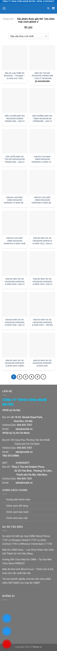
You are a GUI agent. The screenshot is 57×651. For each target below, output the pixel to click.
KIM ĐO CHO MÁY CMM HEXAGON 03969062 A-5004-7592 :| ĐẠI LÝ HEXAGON (42, 159)
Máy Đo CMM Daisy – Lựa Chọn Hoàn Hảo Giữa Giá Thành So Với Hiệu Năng (28, 551)
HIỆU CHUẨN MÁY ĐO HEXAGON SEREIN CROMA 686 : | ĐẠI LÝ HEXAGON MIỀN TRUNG (15, 119)
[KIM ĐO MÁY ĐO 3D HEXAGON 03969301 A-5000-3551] (42, 345)
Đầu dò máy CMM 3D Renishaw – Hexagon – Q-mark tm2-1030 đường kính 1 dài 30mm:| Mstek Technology (14, 76)
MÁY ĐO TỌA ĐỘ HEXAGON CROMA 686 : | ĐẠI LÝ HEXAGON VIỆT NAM (42, 76)
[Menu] (4, 8)
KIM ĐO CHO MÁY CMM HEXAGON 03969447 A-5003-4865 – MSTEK (14, 200)
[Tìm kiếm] (48, 8)
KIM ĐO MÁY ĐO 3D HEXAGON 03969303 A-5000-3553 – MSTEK (42, 322)
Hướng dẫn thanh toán (18, 499)
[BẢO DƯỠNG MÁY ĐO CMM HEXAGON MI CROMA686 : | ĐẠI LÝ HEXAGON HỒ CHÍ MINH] (42, 100)
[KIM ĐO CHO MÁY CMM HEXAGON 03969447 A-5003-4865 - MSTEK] (14, 182)
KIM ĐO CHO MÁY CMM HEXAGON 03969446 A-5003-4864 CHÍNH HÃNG (42, 200)
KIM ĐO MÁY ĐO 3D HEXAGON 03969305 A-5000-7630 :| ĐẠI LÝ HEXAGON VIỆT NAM (42, 282)
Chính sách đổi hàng (17, 505)
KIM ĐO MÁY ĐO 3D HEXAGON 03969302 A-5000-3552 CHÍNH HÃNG (14, 363)
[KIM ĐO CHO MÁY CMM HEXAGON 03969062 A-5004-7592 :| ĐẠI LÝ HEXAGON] (42, 141)
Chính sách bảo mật (17, 518)
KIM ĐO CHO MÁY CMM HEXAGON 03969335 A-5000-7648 (14, 241)
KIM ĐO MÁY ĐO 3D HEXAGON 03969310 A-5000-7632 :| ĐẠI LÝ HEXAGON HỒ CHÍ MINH (42, 241)
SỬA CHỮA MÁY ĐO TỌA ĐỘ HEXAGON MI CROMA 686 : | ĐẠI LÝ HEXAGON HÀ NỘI (15, 159)
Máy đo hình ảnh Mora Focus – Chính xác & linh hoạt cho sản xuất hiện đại (28, 571)
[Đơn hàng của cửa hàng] (28, 36)
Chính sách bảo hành (17, 512)
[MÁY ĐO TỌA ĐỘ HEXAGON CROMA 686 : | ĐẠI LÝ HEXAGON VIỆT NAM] (42, 57)
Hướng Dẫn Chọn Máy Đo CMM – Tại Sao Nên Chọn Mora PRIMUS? (27, 561)
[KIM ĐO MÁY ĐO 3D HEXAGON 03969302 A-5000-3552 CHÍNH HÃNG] (14, 345)
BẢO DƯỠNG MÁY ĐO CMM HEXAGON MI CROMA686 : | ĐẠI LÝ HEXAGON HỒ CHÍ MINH (42, 119)
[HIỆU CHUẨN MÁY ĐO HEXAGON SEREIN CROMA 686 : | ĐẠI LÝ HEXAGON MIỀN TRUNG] (14, 100)
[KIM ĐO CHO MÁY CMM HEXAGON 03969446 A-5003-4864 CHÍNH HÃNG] (42, 182)
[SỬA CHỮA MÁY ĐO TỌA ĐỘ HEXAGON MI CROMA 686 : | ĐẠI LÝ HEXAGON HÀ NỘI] (14, 141)
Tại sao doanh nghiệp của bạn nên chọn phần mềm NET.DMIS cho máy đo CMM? (26, 580)
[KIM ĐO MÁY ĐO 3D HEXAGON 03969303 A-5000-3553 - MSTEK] (42, 304)
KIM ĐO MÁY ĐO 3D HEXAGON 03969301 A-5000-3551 (42, 363)
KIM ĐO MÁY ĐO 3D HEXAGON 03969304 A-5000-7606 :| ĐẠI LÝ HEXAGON (14, 322)
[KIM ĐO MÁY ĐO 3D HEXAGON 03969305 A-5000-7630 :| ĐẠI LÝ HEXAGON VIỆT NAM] (42, 263)
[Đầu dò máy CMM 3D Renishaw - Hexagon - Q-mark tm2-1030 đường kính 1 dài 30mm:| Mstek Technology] (14, 57)
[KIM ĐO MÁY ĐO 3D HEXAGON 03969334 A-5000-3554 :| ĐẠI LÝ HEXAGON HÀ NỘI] (14, 263)
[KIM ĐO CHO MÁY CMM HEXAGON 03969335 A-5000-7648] (14, 223)
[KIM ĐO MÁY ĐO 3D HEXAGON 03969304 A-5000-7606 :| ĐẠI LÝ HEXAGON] (14, 304)
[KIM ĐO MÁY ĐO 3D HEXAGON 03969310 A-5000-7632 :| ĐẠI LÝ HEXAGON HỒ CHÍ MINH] (42, 223)
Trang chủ (8, 18)
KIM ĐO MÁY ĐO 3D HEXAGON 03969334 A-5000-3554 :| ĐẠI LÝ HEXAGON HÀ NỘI (14, 282)
